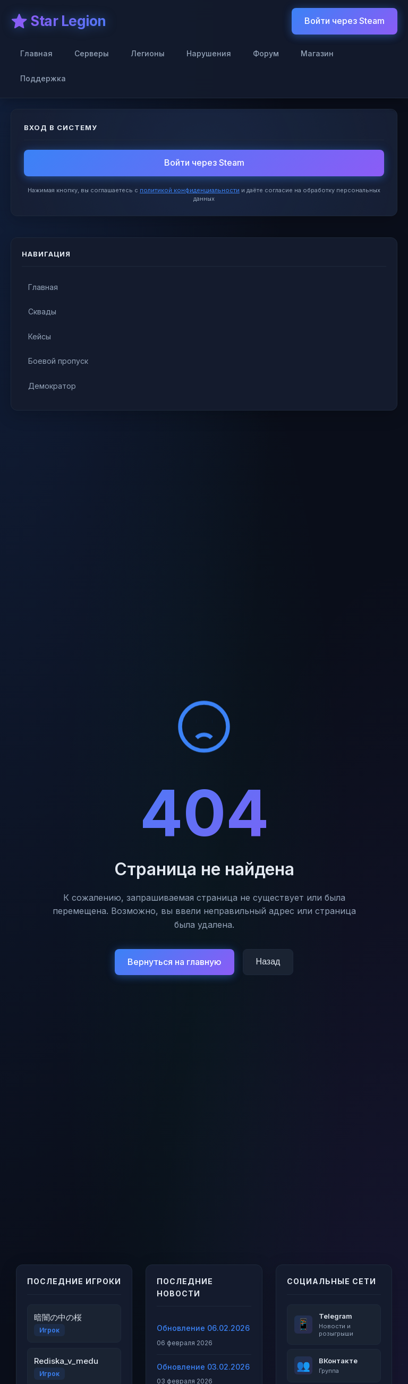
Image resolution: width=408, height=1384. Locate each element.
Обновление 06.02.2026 (203, 1327)
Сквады (42, 311)
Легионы (148, 53)
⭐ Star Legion (58, 21)
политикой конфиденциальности (190, 190)
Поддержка (43, 78)
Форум (266, 53)
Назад (268, 961)
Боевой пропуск (58, 360)
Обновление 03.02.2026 (203, 1366)
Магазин (317, 53)
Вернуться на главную (175, 961)
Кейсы (39, 336)
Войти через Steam (344, 20)
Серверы (91, 53)
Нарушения (208, 53)
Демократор (52, 385)
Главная (36, 53)
